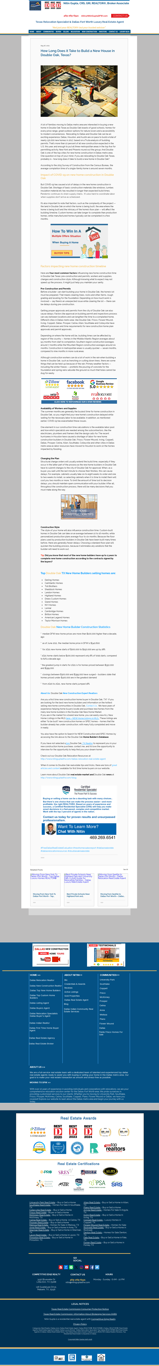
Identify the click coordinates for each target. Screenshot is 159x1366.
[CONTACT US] (120, 16)
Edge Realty (109, 1319)
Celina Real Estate (38, 1220)
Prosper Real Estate (38, 1222)
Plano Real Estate (92, 1207)
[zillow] (66, 1267)
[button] (38, 31)
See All (125, 869)
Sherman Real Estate (39, 1230)
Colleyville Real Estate (40, 1210)
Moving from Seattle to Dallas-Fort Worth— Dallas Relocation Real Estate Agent (112, 895)
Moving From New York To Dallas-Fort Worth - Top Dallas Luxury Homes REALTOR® (44, 895)
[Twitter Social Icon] (97, 1267)
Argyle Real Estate (93, 1210)
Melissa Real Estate (39, 1225)
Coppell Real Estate (93, 1220)
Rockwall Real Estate (94, 1227)
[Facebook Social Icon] (92, 1267)
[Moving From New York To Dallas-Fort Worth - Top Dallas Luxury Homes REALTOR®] (45, 882)
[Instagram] (81, 1267)
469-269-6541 (71, 15)
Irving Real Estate (92, 1215)
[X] (76, 1267)
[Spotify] (71, 1267)
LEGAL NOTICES (80, 1304)
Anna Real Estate (37, 1227)
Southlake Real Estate (40, 1205)
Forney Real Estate (92, 1242)
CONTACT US (78, 1274)
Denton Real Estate (93, 1232)
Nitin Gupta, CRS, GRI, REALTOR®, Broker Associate (96, 3)
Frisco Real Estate (37, 1212)
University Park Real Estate (42, 1202)
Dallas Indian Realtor (40, 1023)
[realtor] (61, 1267)
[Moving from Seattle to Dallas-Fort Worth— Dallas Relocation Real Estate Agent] (113, 882)
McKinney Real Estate (40, 1215)
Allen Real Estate (92, 1202)
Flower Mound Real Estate (97, 1225)
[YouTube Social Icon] (87, 1267)
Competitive (97, 1319)
